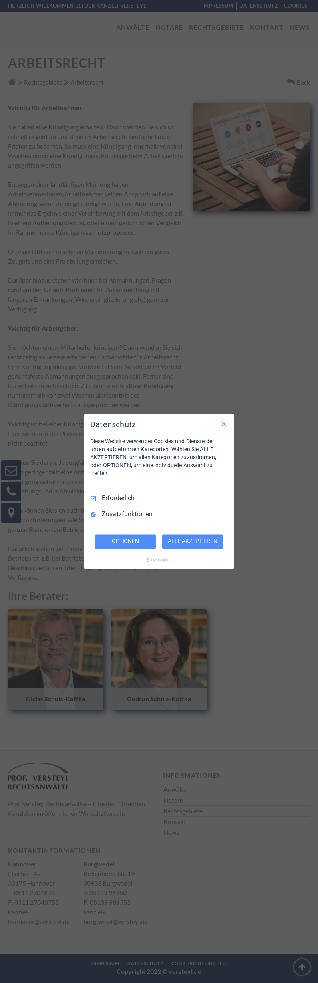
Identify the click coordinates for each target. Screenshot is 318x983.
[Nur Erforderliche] (224, 424)
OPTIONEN (125, 541)
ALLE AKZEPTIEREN (192, 541)
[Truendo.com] (159, 560)
